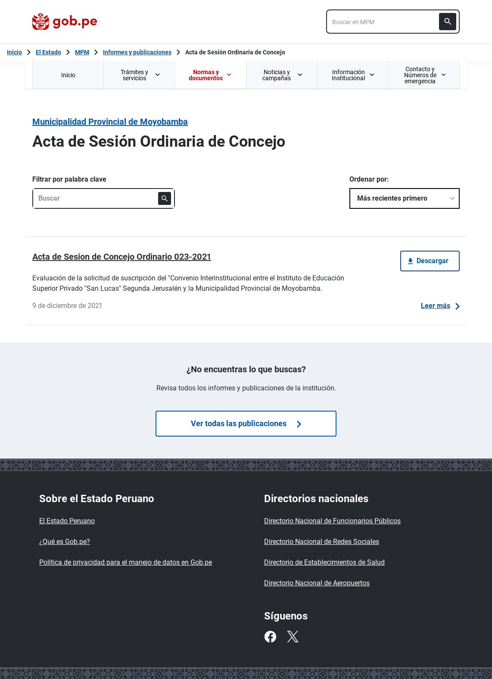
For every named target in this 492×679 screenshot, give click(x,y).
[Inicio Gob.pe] (14, 52)
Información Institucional (353, 75)
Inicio (68, 75)
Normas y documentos (210, 75)
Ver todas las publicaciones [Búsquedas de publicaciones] (246, 423)
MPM (82, 52)
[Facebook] (270, 637)
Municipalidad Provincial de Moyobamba (110, 121)
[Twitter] (292, 637)
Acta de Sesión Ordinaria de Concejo (235, 52)
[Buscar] (447, 21)
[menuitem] (67, 74)
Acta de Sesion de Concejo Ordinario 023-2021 (121, 256)
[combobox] (393, 21)
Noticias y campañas (282, 75)
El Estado (48, 52)
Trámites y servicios (141, 75)
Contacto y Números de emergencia (424, 75)
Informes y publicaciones (137, 52)
